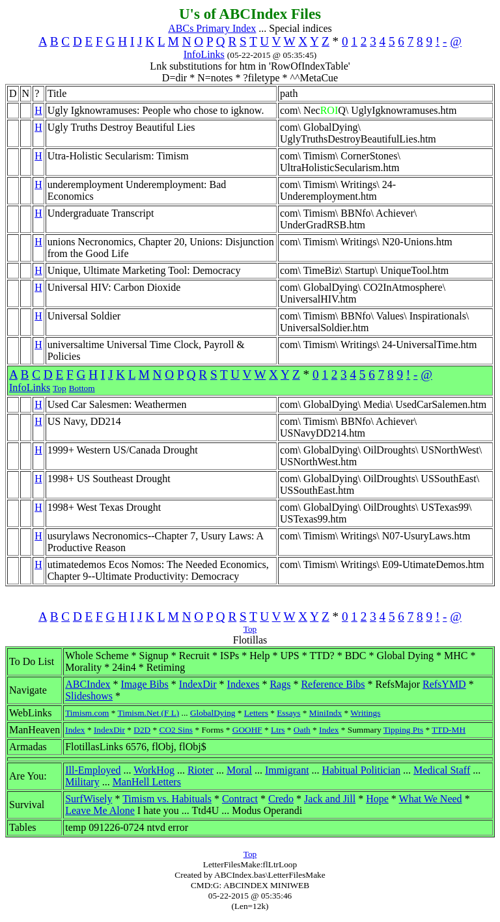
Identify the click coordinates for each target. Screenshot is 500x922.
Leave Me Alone (100, 810)
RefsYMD (444, 684)
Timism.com (87, 713)
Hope (377, 798)
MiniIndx (325, 713)
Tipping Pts (403, 730)
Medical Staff (441, 770)
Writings (365, 713)
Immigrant (287, 770)
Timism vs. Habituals (167, 798)
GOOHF (247, 730)
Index (75, 730)
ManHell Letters (147, 781)
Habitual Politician (361, 770)
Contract (240, 798)
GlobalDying (213, 713)
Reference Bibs (333, 684)
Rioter (201, 770)
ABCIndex (87, 684)
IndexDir (198, 684)
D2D (141, 730)
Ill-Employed (92, 770)
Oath (302, 730)
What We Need (430, 798)
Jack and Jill (329, 798)
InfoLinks (204, 54)
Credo (281, 798)
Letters (256, 713)
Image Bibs (145, 684)
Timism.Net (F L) (149, 713)
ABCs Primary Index (212, 28)
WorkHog (153, 770)
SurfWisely (88, 798)
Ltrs (278, 730)
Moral (239, 770)
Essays (288, 713)
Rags (280, 684)
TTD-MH (448, 730)
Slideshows (89, 695)
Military (82, 781)
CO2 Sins (176, 730)
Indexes (243, 684)
